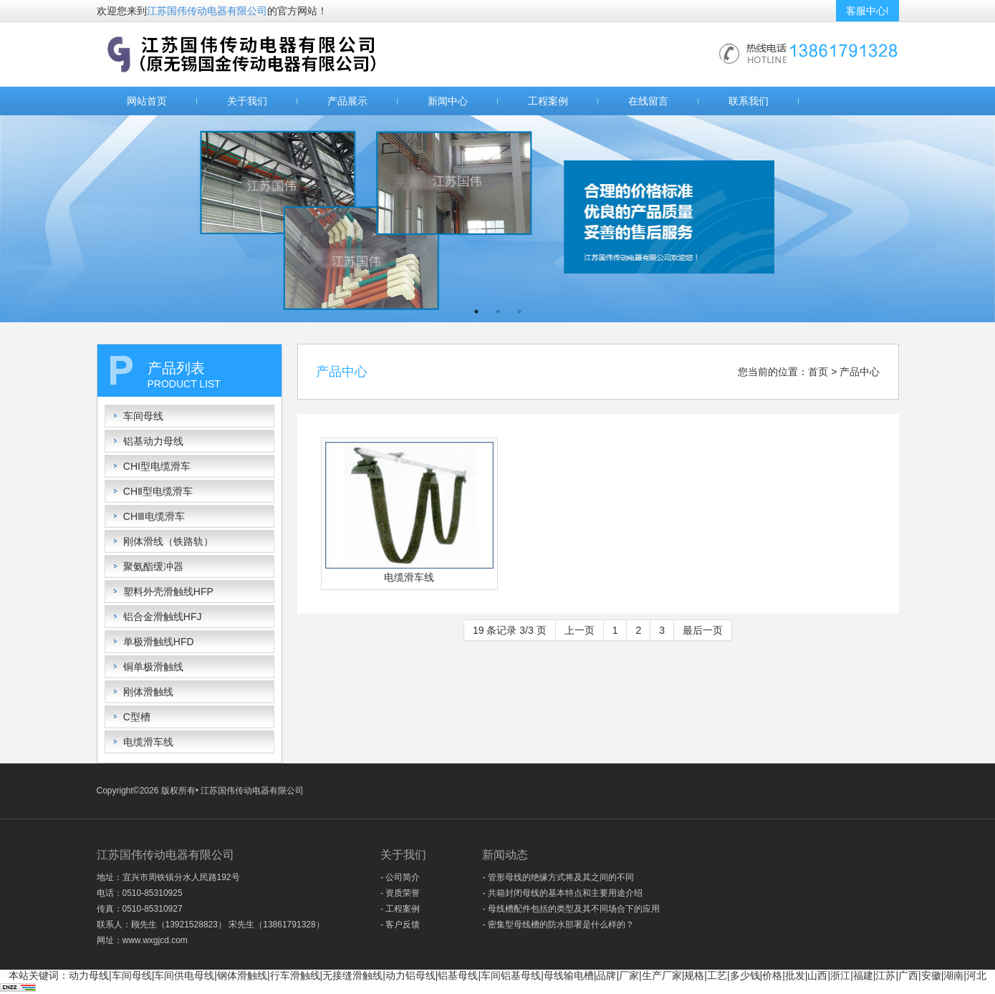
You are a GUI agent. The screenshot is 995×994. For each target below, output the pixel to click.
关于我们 (247, 101)
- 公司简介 (400, 877)
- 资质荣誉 (400, 893)
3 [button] (519, 311)
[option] (497, 218)
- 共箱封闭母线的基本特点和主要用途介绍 (562, 893)
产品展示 (347, 101)
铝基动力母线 (153, 441)
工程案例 (548, 101)
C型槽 (136, 717)
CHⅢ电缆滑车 (154, 516)
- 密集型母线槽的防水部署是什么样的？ (557, 925)
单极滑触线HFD (158, 641)
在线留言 (648, 101)
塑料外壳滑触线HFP (168, 591)
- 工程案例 (400, 909)
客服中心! (867, 10)
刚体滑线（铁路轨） (168, 541)
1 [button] (476, 311)
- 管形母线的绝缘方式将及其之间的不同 (557, 877)
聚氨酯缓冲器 (153, 566)
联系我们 (749, 101)
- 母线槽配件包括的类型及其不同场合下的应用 (570, 909)
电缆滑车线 (148, 742)
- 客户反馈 (400, 925)
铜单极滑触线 (153, 666)
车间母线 (143, 416)
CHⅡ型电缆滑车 (158, 491)
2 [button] (498, 311)
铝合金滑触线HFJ (162, 616)
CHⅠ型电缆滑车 (157, 466)
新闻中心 (448, 101)
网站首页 (147, 101)
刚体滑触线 (148, 692)
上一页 (579, 630)
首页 (818, 371)
